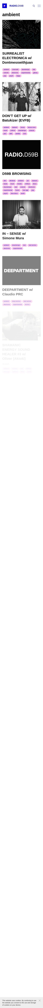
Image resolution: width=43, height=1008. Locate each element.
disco (34, 185)
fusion (17, 192)
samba (17, 135)
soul (24, 135)
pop (5, 76)
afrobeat (12, 182)
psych (11, 76)
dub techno (32, 247)
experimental (25, 73)
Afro (5, 182)
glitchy (35, 73)
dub (34, 69)
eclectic (6, 73)
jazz (5, 135)
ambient (6, 69)
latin (11, 135)
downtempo (25, 69)
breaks (19, 185)
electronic (15, 73)
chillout (12, 131)
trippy (18, 76)
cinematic (15, 69)
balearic (14, 128)
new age (25, 192)
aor (28, 182)
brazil (5, 131)
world (22, 195)
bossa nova (32, 128)
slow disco (14, 195)
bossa (23, 128)
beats (5, 185)
